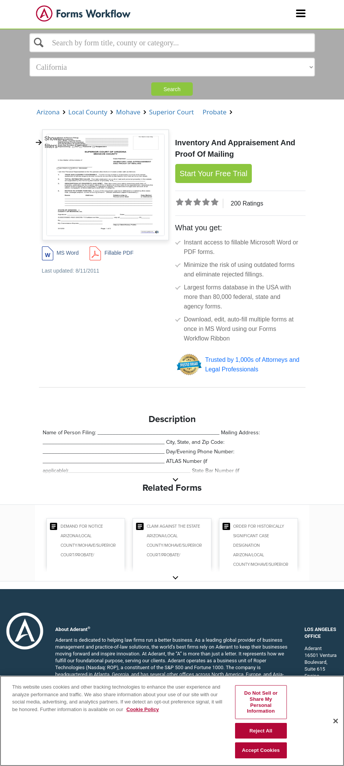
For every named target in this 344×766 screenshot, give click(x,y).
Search (171, 89)
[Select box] (172, 42)
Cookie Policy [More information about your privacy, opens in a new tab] (142, 709)
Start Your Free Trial (214, 173)
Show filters (46, 142)
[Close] (335, 721)
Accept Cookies (261, 750)
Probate (214, 112)
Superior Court (171, 112)
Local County (88, 112)
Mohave (128, 112)
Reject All (261, 731)
